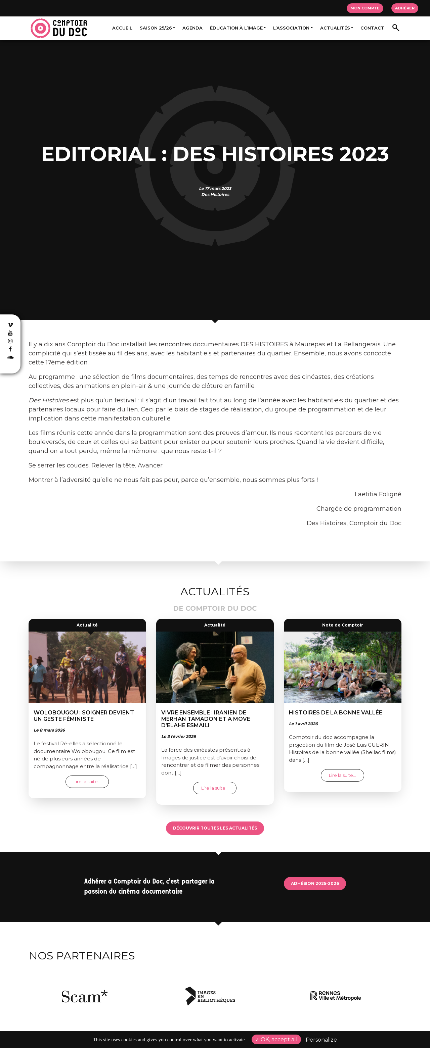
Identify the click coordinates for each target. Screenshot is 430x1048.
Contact (372, 28)
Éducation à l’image (236, 28)
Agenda (192, 28)
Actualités (335, 28)
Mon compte (365, 8)
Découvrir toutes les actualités (215, 828)
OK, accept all (276, 1039)
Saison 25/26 (156, 28)
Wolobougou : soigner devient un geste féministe (84, 715)
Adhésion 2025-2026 (315, 883)
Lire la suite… (91, 781)
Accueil (122, 28)
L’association (291, 28)
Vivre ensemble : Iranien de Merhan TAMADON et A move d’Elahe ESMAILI (205, 719)
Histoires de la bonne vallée (335, 712)
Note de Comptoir (342, 625)
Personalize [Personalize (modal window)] (321, 1040)
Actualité (87, 625)
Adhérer (405, 8)
